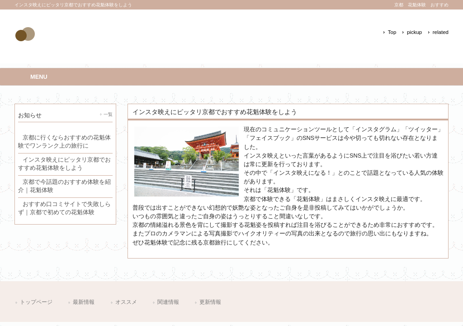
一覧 (108, 114)
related (441, 32)
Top (392, 32)
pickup (414, 32)
